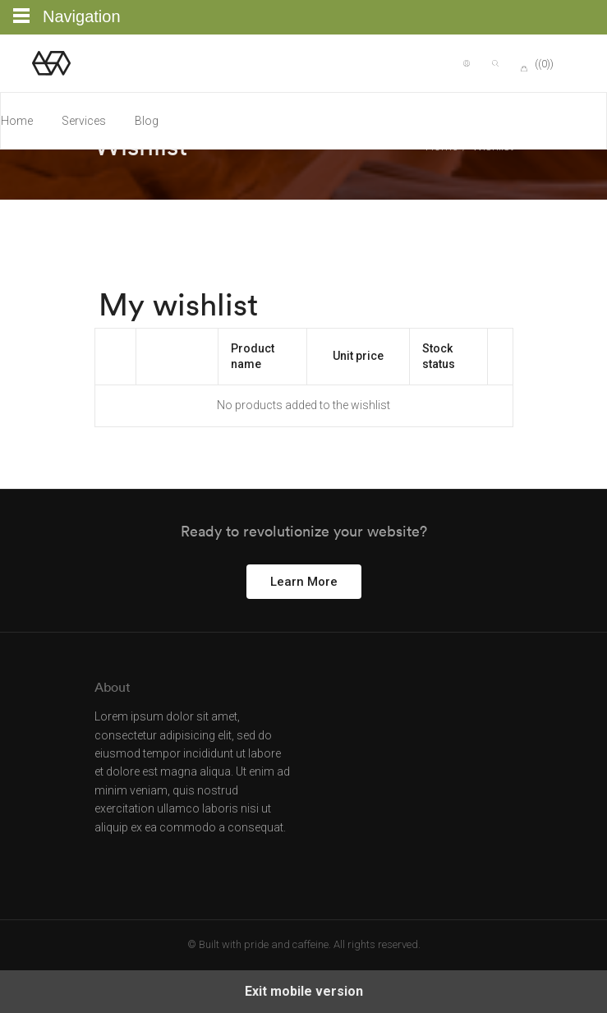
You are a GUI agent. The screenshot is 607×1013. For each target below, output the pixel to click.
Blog (147, 120)
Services (84, 120)
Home (17, 120)
